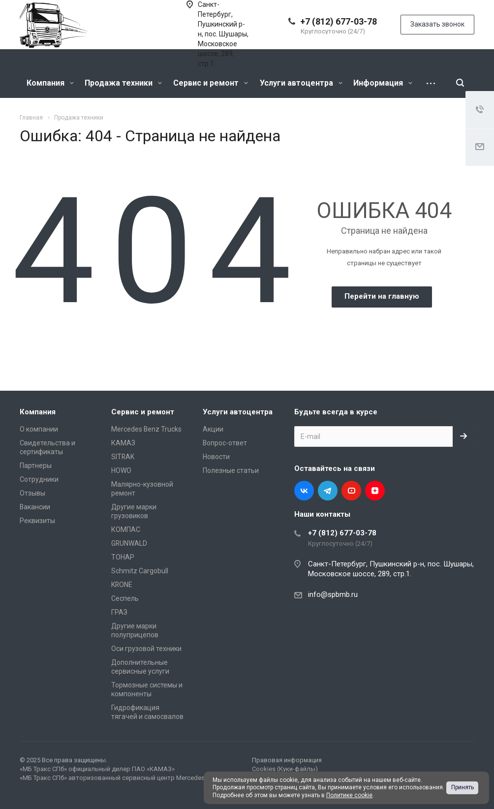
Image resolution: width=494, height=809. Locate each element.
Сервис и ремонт (210, 83)
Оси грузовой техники (146, 649)
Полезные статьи (231, 470)
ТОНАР (122, 557)
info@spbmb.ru (333, 594)
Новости (216, 457)
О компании (39, 429)
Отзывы (32, 493)
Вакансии (35, 507)
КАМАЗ (123, 443)
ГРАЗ (119, 612)
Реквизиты (37, 521)
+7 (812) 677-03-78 (338, 21)
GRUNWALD (129, 543)
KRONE (121, 585)
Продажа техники (123, 83)
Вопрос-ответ (225, 443)
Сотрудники (39, 479)
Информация (382, 83)
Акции (213, 429)
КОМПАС (125, 529)
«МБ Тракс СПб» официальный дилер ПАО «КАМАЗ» (97, 769)
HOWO (121, 470)
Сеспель (125, 598)
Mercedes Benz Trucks (146, 429)
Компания (50, 83)
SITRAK (122, 457)
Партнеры (36, 465)
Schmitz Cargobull (139, 571)
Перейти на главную (381, 296)
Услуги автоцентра (301, 83)
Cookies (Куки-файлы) (285, 769)
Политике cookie (349, 795)
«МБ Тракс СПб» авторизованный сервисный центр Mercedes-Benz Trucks (131, 777)
